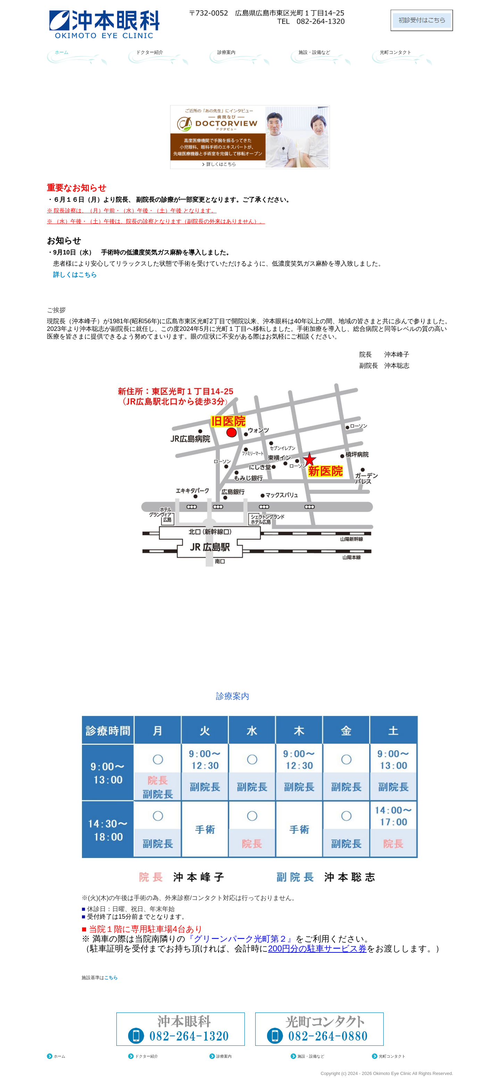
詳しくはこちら (72, 274)
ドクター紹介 (149, 52)
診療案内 (226, 52)
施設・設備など (314, 52)
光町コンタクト (395, 52)
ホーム (61, 52)
